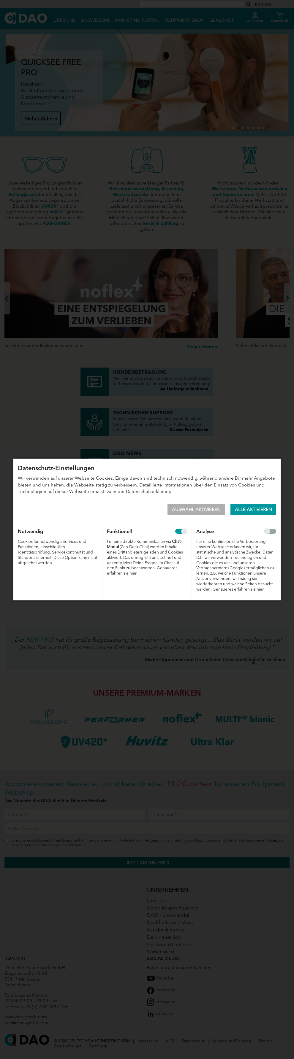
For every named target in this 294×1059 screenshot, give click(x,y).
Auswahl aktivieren (196, 509)
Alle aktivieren (253, 509)
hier (132, 573)
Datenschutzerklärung (148, 491)
